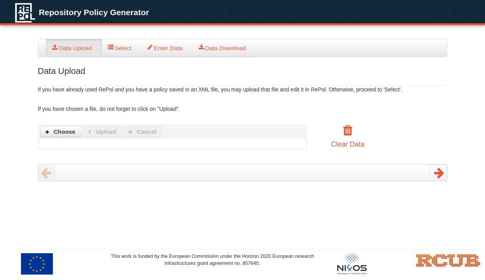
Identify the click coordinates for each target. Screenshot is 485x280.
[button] (61, 131)
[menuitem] (74, 48)
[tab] (74, 48)
